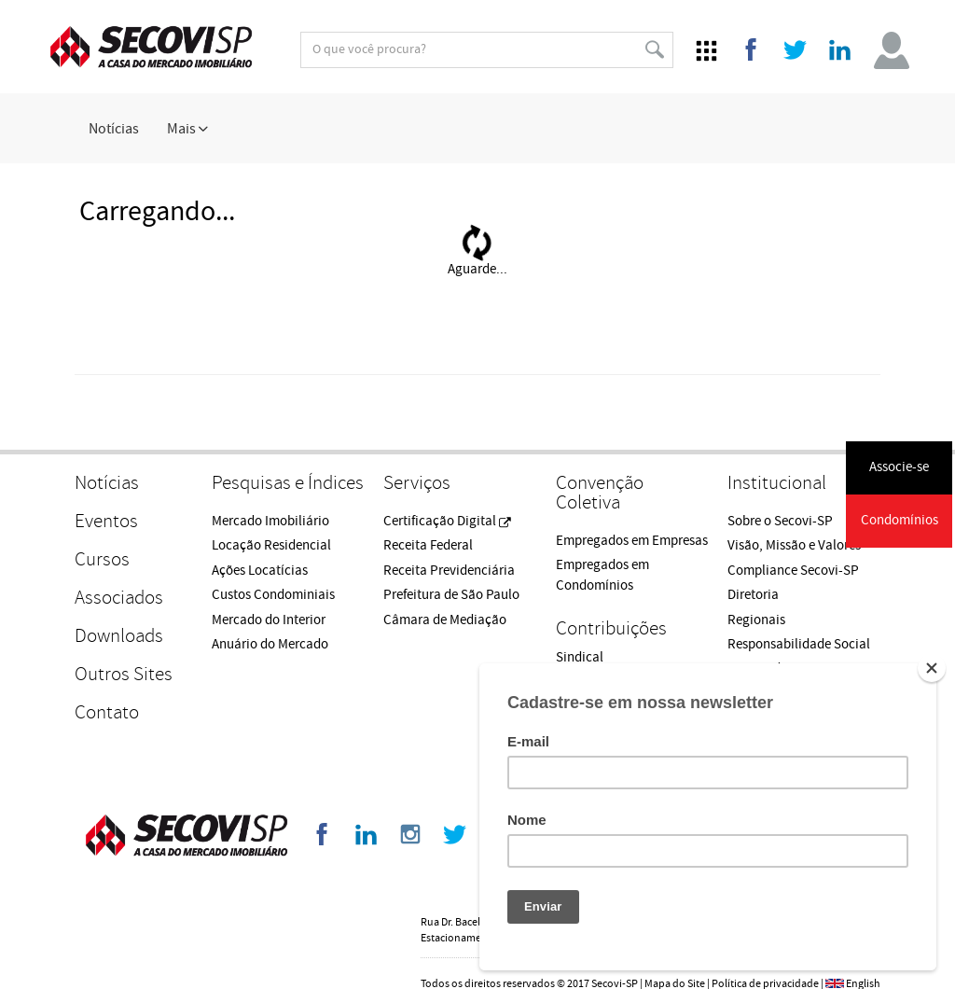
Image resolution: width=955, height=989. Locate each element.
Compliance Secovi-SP (793, 570)
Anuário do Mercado (270, 644)
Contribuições (611, 628)
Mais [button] (187, 128)
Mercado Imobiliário (270, 521)
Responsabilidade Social (798, 644)
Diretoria (753, 595)
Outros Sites (124, 674)
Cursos (102, 559)
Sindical (579, 657)
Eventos (106, 521)
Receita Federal (428, 545)
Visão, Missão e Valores (794, 545)
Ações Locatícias (260, 570)
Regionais (756, 620)
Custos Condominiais (273, 595)
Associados (119, 597)
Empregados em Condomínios (602, 574)
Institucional (776, 483)
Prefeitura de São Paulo (451, 595)
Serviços (416, 483)
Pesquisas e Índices (288, 483)
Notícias (114, 128)
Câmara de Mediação (444, 620)
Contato (107, 712)
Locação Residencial (271, 545)
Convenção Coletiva (600, 492)
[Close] (932, 668)
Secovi (151, 46)
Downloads (119, 636)
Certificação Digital (447, 521)
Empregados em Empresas (632, 541)
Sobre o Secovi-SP (780, 521)
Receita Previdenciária (449, 570)
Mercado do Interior (268, 620)
